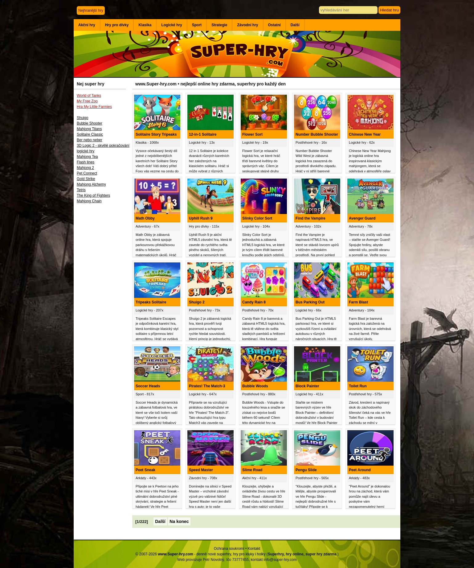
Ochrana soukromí (229, 548)
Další (295, 25)
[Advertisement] (103, 307)
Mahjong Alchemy (91, 184)
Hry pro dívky (117, 25)
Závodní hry (247, 25)
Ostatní (274, 25)
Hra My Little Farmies (94, 107)
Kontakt (253, 548)
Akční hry (86, 25)
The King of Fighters (93, 195)
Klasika (144, 25)
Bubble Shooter (89, 123)
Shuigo (82, 118)
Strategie (219, 25)
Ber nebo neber (89, 140)
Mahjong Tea (87, 156)
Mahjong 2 (85, 168)
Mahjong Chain (89, 201)
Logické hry (171, 25)
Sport (197, 25)
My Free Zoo (87, 101)
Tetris (81, 190)
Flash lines (85, 162)
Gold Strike (86, 179)
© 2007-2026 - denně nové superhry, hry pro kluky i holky (200, 554)
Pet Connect (87, 173)
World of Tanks (89, 95)
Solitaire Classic (90, 134)
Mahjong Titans (89, 129)
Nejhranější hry (90, 10)
